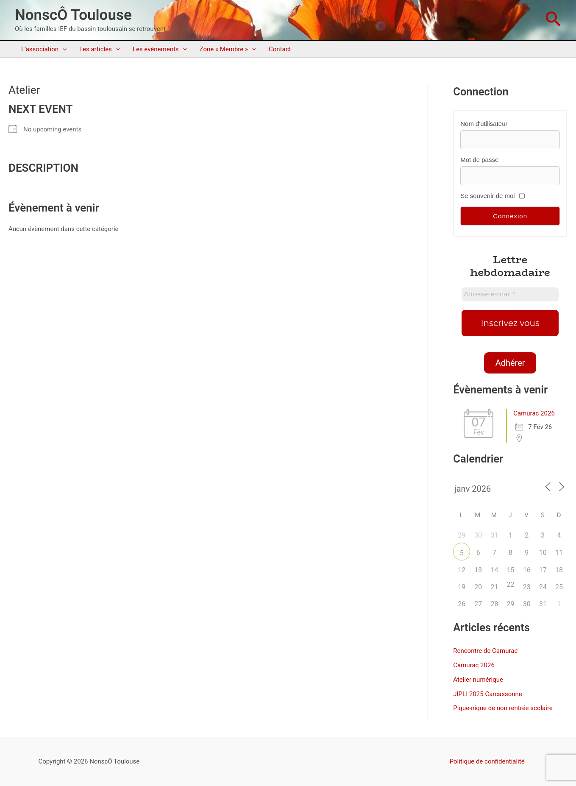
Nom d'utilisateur (483, 123)
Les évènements (160, 49)
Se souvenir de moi (487, 195)
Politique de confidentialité (487, 761)
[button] (553, 20)
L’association (44, 49)
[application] (62, 49)
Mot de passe (479, 159)
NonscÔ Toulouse (73, 15)
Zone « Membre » (228, 49)
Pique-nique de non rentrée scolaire (503, 708)
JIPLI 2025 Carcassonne (487, 694)
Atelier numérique (478, 679)
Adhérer (510, 363)
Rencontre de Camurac (485, 651)
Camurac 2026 (534, 413)
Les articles (99, 49)
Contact (280, 49)
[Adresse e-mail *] (510, 294)
